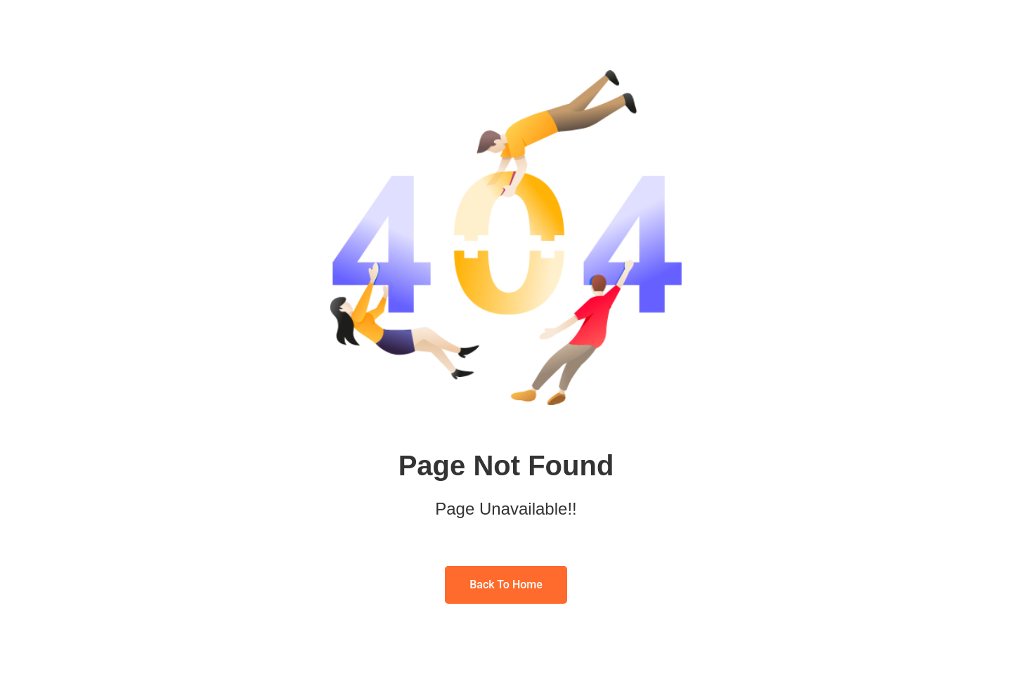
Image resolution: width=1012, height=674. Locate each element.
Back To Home (506, 584)
